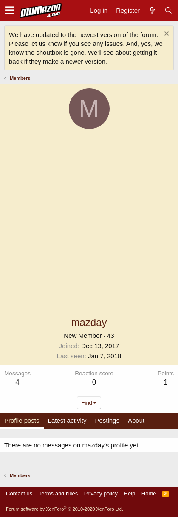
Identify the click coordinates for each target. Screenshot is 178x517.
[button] (9, 10)
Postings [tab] (107, 420)
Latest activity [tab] (67, 420)
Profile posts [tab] (22, 420)
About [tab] (136, 420)
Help (130, 493)
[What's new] (152, 10)
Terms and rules (58, 493)
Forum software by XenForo (64, 508)
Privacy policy (101, 493)
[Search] (168, 10)
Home (148, 493)
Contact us (19, 493)
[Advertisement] (89, 222)
